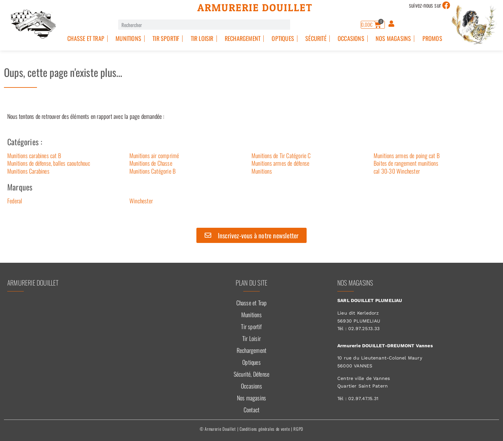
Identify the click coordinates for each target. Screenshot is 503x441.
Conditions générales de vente (265, 428)
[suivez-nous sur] (446, 5)
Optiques (283, 38)
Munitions (128, 38)
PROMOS (432, 38)
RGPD (298, 428)
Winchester (141, 200)
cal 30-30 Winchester (397, 171)
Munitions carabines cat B (34, 155)
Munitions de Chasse (150, 163)
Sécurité (315, 38)
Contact (251, 409)
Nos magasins (393, 38)
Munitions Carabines (28, 171)
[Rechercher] (295, 24)
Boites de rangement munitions (406, 163)
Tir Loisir (202, 38)
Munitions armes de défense (280, 163)
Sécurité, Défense (251, 374)
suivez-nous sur (425, 5)
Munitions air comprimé (154, 155)
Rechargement (242, 38)
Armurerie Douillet (255, 7)
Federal (14, 200)
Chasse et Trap (85, 38)
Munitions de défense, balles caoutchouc (48, 163)
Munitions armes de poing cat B (407, 155)
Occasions (351, 38)
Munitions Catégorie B (152, 171)
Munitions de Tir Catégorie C (281, 155)
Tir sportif (165, 38)
